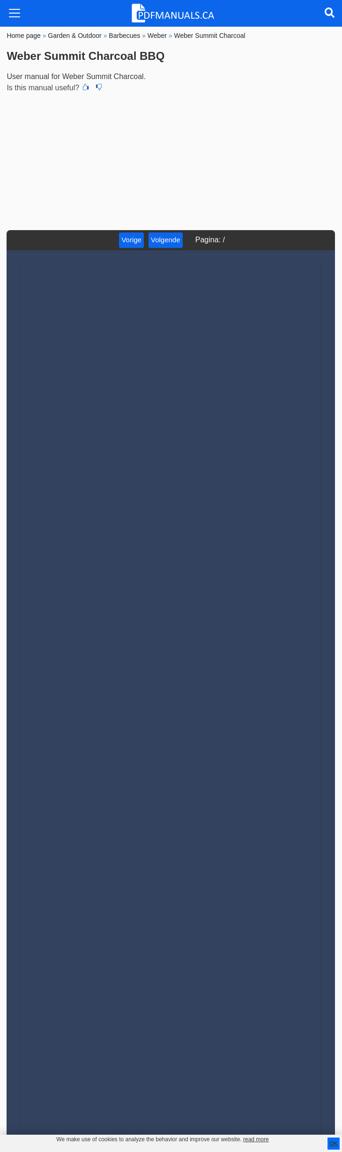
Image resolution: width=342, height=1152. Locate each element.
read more (256, 1139)
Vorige (131, 240)
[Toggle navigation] (14, 13)
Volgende (165, 240)
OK (333, 1143)
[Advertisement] (171, 159)
